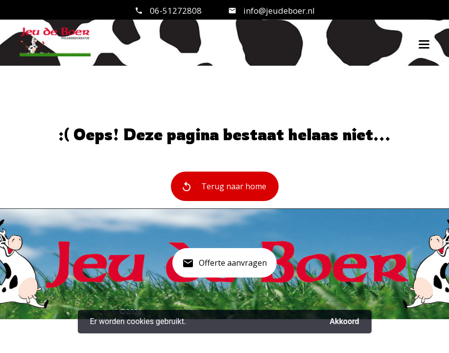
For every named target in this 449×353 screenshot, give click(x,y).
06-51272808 (176, 10)
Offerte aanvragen (224, 266)
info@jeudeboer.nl (278, 10)
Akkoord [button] (344, 321)
